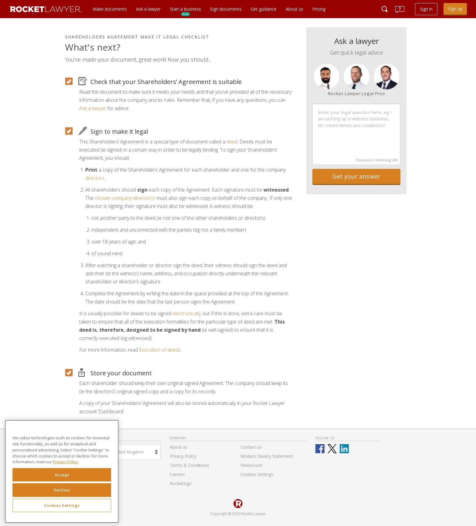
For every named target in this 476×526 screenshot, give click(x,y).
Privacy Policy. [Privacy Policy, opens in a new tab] (66, 461)
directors (95, 178)
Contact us (251, 447)
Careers (177, 474)
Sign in (426, 9)
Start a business (185, 11)
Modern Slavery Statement (266, 456)
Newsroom (251, 465)
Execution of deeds (160, 350)
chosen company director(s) (125, 198)
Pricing (318, 9)
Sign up (455, 9)
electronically (187, 313)
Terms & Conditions (189, 465)
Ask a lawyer (148, 9)
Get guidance (264, 9)
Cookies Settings (62, 505)
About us (294, 9)
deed (231, 141)
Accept (62, 474)
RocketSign (181, 483)
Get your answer (356, 176)
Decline (62, 490)
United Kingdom (128, 452)
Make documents (110, 9)
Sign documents (226, 9)
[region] (62, 471)
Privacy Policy (183, 456)
